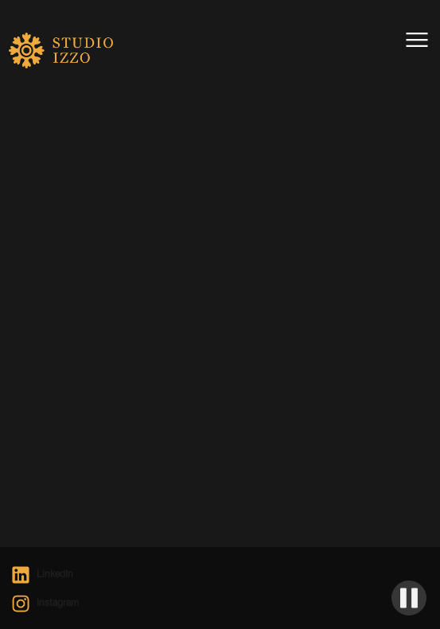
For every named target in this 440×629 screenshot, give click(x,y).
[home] (48, 55)
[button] (417, 39)
